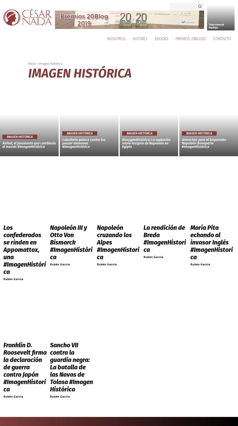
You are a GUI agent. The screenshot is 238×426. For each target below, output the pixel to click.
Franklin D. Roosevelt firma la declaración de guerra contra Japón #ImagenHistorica (22, 312)
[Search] (200, 7)
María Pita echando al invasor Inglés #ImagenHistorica (208, 230)
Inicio (32, 64)
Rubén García (13, 241)
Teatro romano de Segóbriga (216, 26)
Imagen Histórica (20, 137)
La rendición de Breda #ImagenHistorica (162, 228)
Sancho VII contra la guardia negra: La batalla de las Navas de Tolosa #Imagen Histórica (71, 312)
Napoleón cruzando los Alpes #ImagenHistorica (116, 228)
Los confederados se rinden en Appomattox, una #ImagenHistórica (22, 230)
